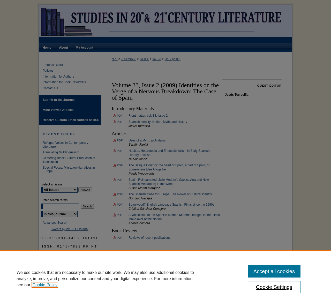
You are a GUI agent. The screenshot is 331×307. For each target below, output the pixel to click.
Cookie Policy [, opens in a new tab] (44, 285)
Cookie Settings (274, 287)
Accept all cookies (274, 271)
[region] (165, 278)
